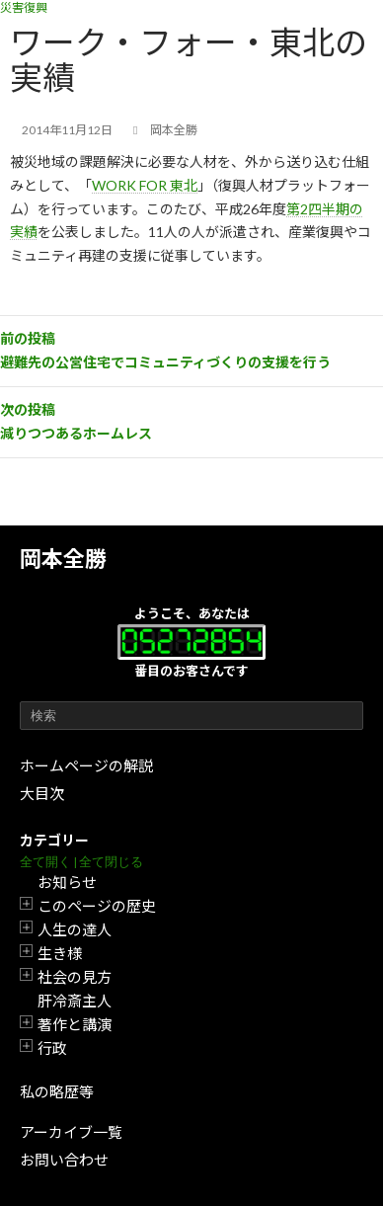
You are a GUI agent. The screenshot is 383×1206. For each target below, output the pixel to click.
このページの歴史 (97, 906)
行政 (52, 1048)
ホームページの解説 (86, 765)
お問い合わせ (64, 1159)
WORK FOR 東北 (144, 185)
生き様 (60, 953)
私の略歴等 (57, 1091)
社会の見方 (75, 977)
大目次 (42, 793)
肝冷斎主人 (75, 1000)
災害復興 (23, 7)
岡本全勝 (63, 558)
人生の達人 (75, 929)
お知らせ (67, 882)
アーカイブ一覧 (71, 1132)
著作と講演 (75, 1024)
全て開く (45, 861)
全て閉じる (111, 861)
